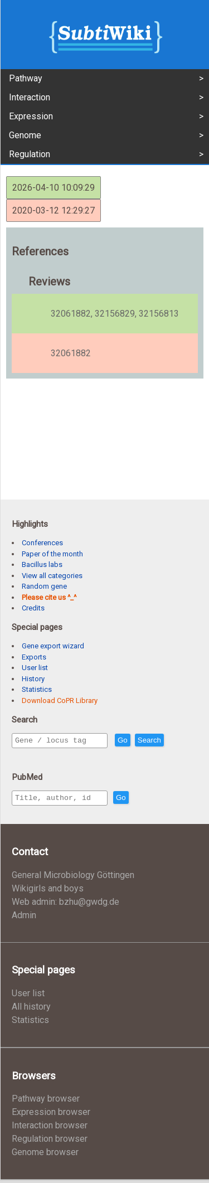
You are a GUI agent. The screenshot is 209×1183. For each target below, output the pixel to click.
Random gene (44, 586)
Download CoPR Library (60, 700)
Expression (31, 116)
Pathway (25, 78)
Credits (33, 608)
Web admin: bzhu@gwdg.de (65, 905)
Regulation (29, 154)
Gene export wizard (53, 646)
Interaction (29, 97)
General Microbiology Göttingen (73, 878)
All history (31, 1010)
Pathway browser (46, 1102)
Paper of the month (52, 554)
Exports (34, 657)
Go (147, 740)
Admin (24, 918)
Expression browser (51, 1115)
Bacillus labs (42, 564)
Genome (25, 135)
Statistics (37, 689)
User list (35, 667)
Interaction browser (50, 1128)
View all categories (52, 575)
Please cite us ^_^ (49, 597)
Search (173, 740)
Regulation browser (50, 1142)
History (33, 679)
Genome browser (45, 1155)
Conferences (42, 543)
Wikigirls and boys (48, 891)
